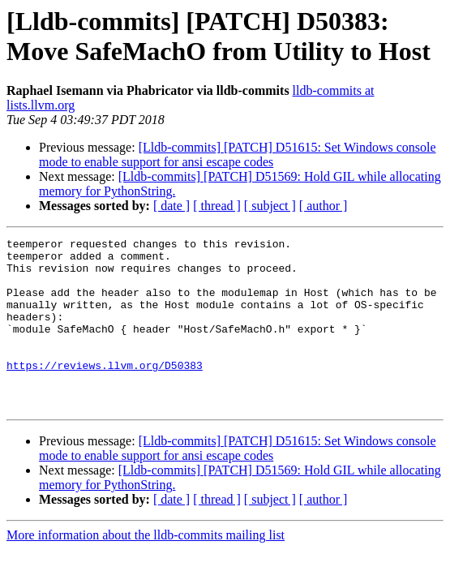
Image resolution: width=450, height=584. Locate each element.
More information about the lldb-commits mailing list (145, 569)
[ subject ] (270, 206)
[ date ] (171, 206)
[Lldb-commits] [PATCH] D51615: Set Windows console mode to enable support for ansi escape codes (237, 154)
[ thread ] (217, 206)
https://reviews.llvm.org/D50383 (104, 391)
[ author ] (323, 206)
